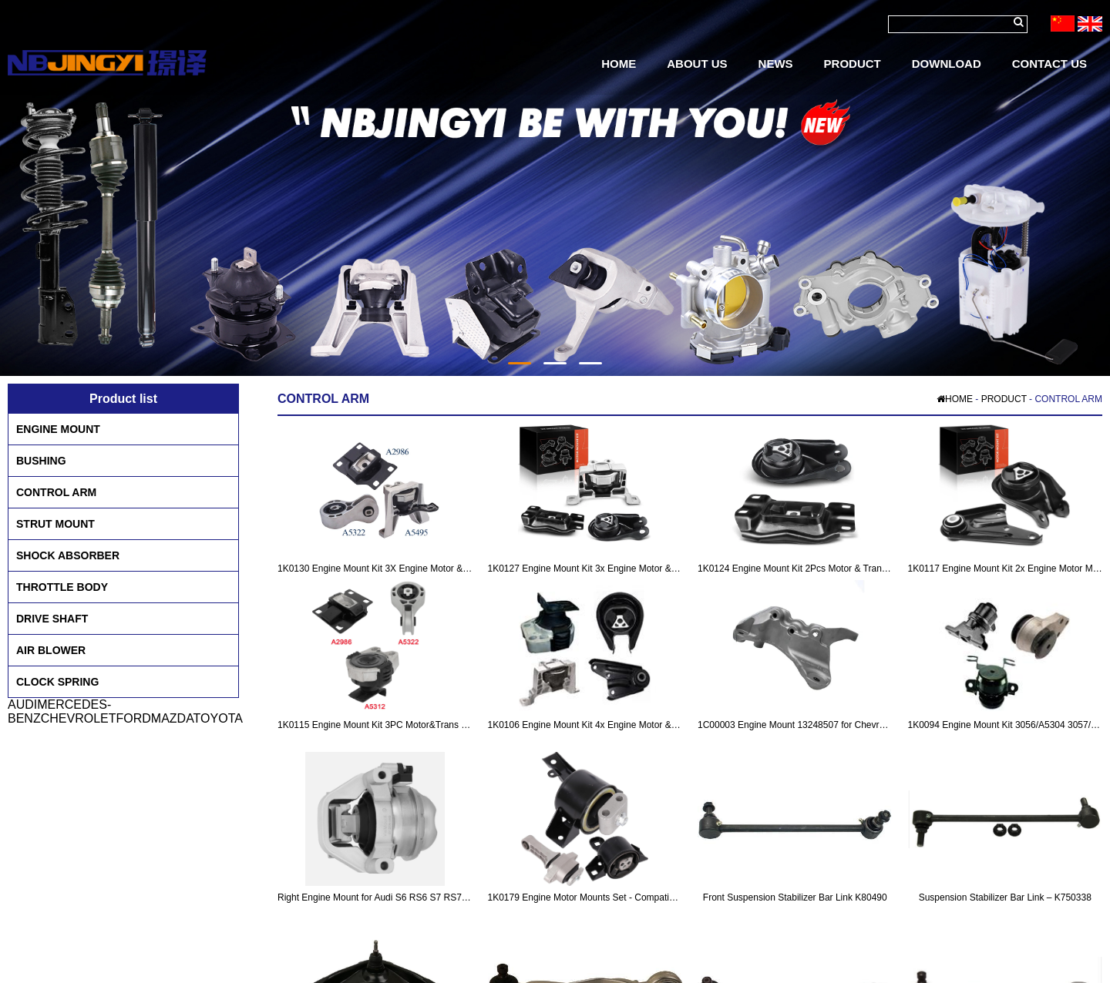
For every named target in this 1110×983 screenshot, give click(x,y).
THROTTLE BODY (62, 587)
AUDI (22, 704)
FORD (133, 718)
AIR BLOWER (51, 650)
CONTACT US (1049, 63)
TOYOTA (218, 718)
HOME (618, 63)
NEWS (775, 63)
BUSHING (41, 461)
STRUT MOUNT (55, 524)
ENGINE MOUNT (58, 429)
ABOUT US (697, 63)
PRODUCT (852, 63)
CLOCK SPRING (57, 682)
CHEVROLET (78, 718)
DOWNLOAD (946, 63)
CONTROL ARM (56, 492)
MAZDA (172, 718)
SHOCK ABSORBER (67, 555)
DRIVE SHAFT (52, 618)
